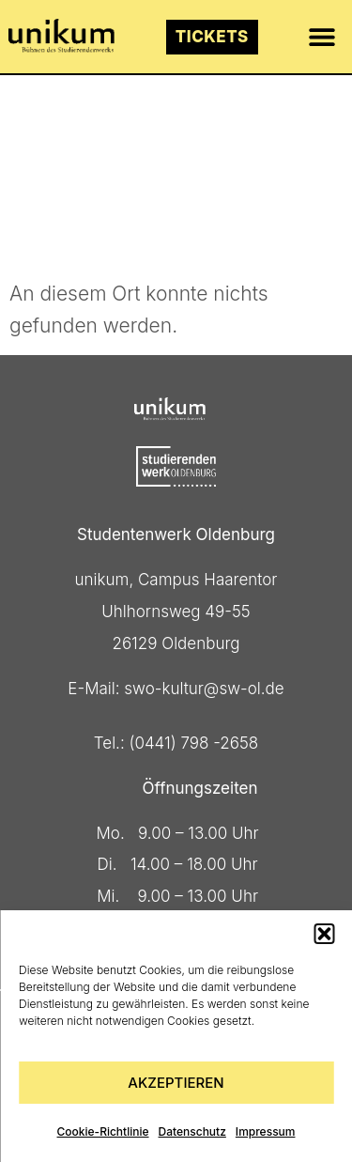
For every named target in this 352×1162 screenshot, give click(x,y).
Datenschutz (192, 1131)
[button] (323, 933)
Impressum (266, 1131)
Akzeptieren (175, 1083)
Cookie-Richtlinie (103, 1131)
